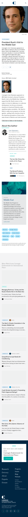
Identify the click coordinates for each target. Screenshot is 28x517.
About (4, 476)
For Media (17, 487)
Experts (5, 479)
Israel (17, 236)
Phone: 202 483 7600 (6, 507)
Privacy (16, 485)
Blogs (16, 474)
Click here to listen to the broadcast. (12, 121)
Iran (12, 236)
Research (5, 469)
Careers (17, 483)
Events (17, 471)
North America (6, 233)
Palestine (5, 239)
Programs (18, 469)
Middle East (6, 236)
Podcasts (17, 477)
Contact (17, 480)
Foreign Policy (13, 229)
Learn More (7, 221)
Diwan (12, 320)
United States (15, 233)
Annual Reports (18, 481)
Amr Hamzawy (6, 73)
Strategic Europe (15, 353)
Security (5, 229)
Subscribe (8, 458)
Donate (4, 482)
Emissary (5, 472)
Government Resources (20, 489)
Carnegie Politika (15, 387)
